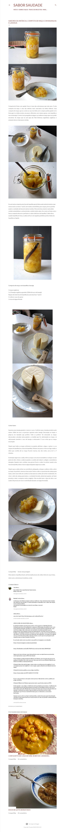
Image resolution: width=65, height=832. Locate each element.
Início (15, 9)
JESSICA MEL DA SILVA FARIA (21, 623)
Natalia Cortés (17, 598)
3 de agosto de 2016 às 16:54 (19, 609)
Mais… (45, 9)
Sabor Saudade (27, 5)
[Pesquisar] (56, 4)
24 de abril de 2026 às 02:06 (19, 702)
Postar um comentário (15, 706)
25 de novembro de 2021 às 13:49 (21, 618)
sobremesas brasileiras (21, 578)
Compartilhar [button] (12, 571)
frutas (53, 575)
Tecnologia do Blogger (32, 824)
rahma (15, 613)
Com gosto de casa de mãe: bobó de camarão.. (29, 756)
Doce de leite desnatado (19, 810)
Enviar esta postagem (24, 571)
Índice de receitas (35, 9)
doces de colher (38, 575)
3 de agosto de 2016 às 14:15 (19, 593)
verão (30, 578)
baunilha (18, 575)
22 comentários (22, 813)
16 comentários (22, 759)
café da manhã (29, 575)
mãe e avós (11, 578)
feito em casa (47, 575)
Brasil (23, 575)
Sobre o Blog (23, 9)
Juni (14, 587)
